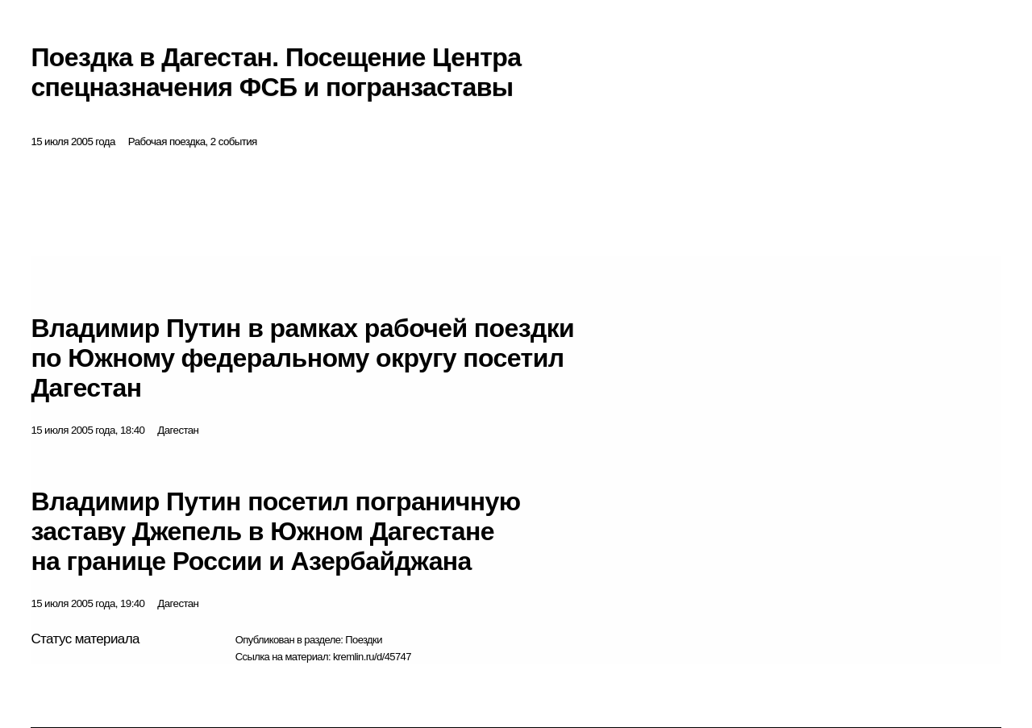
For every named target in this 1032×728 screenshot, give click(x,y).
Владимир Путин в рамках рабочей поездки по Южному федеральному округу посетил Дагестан (302, 358)
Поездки (363, 640)
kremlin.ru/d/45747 (372, 657)
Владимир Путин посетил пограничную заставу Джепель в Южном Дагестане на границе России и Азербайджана (275, 531)
